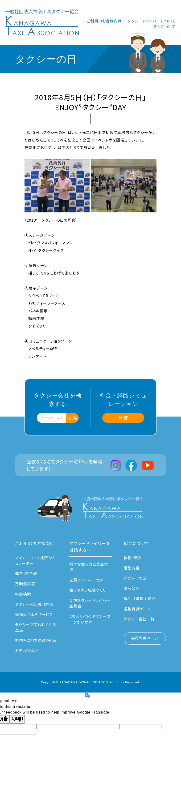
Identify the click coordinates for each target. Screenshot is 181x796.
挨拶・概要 (133, 557)
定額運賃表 (25, 583)
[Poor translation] (17, 719)
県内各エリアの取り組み (36, 640)
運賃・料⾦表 (26, 573)
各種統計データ (137, 608)
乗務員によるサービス (34, 614)
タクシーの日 (135, 578)
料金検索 (23, 594)
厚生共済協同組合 (140, 598)
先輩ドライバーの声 (86, 580)
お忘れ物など (27, 650)
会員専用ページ (145, 638)
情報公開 (132, 588)
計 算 (123, 418)
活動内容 (132, 568)
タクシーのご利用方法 (34, 604)
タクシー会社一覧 (139, 619)
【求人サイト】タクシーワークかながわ (89, 619)
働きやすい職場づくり (87, 590)
